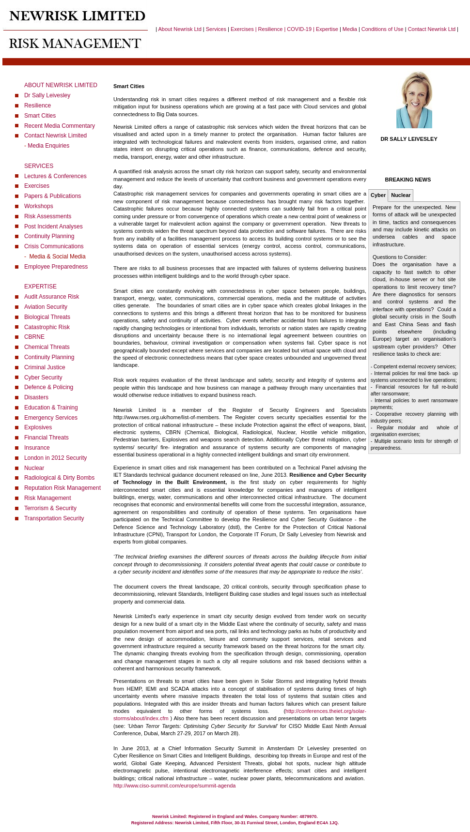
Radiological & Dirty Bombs (59, 477)
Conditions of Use (382, 29)
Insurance (37, 447)
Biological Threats (47, 317)
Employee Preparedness (56, 266)
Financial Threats (46, 437)
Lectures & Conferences (55, 176)
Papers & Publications (52, 196)
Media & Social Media (56, 256)
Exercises (36, 185)
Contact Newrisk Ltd (431, 29)
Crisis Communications (54, 246)
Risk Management (47, 498)
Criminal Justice (44, 367)
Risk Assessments (47, 216)
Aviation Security (45, 306)
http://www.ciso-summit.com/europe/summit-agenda (174, 785)
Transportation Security (54, 518)
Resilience (37, 105)
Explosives (38, 427)
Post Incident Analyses (53, 226)
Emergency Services (51, 417)
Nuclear (34, 468)
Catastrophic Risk (47, 327)
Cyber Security (43, 377)
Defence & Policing (48, 387)
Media (350, 29)
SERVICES (38, 166)
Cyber (378, 195)
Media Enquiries (48, 145)
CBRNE (34, 336)
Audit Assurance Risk (51, 296)
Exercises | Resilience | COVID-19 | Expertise (283, 29)
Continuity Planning (49, 236)
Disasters (36, 397)
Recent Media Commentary (59, 125)
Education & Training (51, 407)
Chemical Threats (47, 347)
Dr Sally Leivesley (47, 95)
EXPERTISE (40, 286)
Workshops (38, 206)
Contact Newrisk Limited (55, 135)
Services (216, 29)
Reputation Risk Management (62, 487)
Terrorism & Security (50, 508)
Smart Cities (40, 115)
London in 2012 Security (55, 457)
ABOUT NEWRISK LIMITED (60, 85)
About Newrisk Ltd (180, 29)
